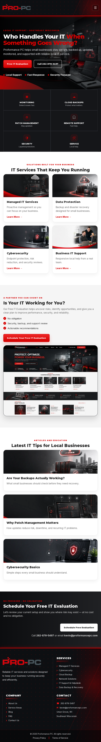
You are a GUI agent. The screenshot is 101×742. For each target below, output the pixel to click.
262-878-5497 (68, 703)
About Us (12, 703)
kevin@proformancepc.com (73, 707)
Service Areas (15, 707)
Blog (10, 712)
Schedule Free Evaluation (79, 627)
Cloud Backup (65, 674)
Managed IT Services (69, 666)
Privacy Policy (39, 738)
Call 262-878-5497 (47, 64)
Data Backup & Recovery (71, 687)
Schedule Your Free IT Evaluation (26, 338)
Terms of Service (60, 738)
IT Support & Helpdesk (70, 683)
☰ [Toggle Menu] (95, 7)
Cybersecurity (65, 670)
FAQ (10, 716)
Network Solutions (67, 678)
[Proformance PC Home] (45, 7)
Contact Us (13, 720)
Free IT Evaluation (17, 64)
